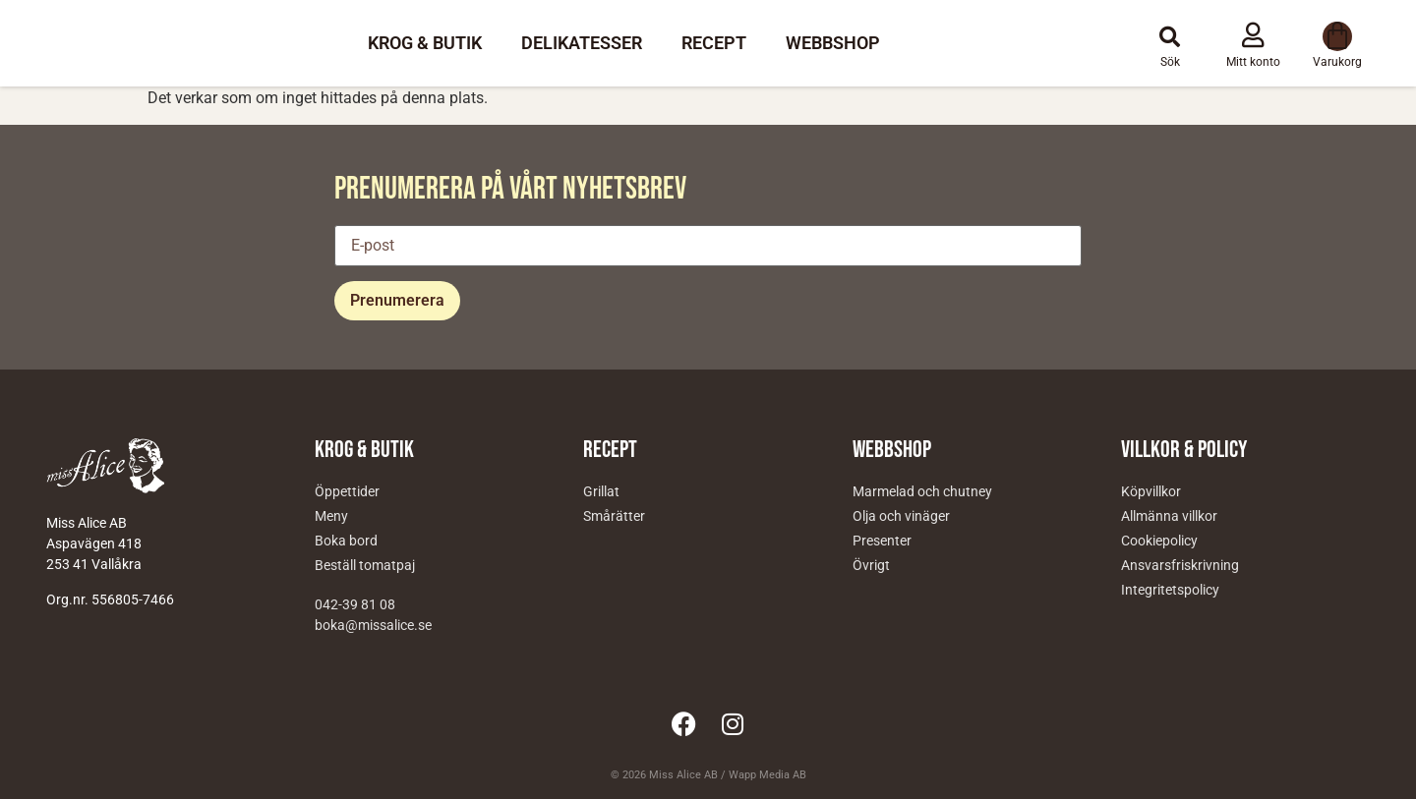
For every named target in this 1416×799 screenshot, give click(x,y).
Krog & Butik (425, 42)
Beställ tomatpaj (365, 565)
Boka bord (346, 540)
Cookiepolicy (1159, 540)
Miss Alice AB (683, 775)
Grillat (601, 491)
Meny (331, 516)
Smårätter (614, 516)
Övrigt (871, 565)
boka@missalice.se (373, 625)
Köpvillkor (1151, 491)
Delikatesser (581, 42)
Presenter (882, 540)
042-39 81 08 (355, 604)
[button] (1170, 37)
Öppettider (347, 491)
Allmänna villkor (1169, 516)
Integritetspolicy (1170, 590)
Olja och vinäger (901, 516)
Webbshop (833, 42)
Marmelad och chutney (922, 491)
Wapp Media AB (767, 775)
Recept (713, 42)
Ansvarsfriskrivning (1180, 565)
